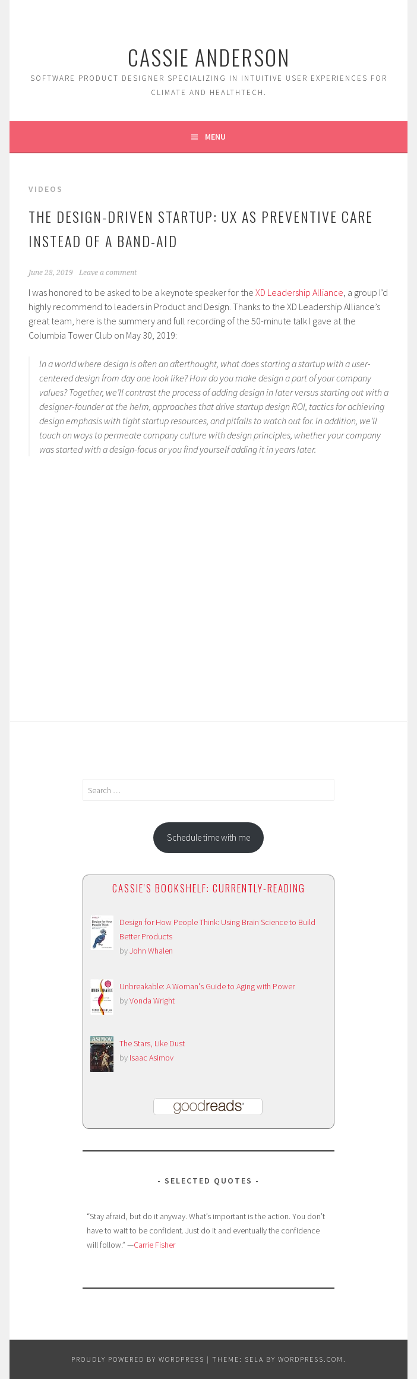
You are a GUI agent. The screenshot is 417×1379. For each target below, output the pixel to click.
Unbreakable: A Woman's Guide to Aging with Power (207, 986)
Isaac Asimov (151, 1057)
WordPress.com (310, 1359)
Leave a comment (108, 273)
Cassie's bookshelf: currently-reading (208, 888)
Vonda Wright (152, 1000)
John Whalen (151, 950)
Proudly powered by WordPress (137, 1359)
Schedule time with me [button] (208, 837)
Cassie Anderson (209, 56)
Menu (215, 136)
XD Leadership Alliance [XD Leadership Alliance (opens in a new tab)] (299, 292)
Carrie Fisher (154, 1244)
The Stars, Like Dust (152, 1043)
